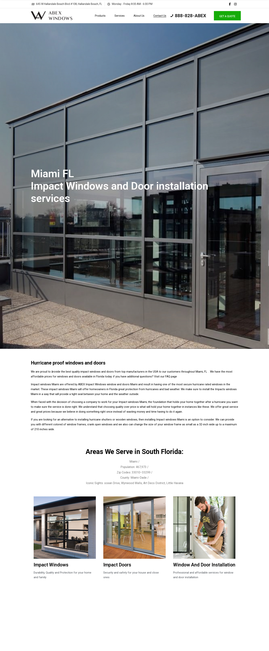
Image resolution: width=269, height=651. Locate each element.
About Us (139, 15)
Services (120, 15)
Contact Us (159, 15)
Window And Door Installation (204, 565)
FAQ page (171, 376)
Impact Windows (51, 565)
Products (100, 15)
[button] (227, 15)
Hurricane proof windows (57, 363)
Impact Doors (117, 565)
